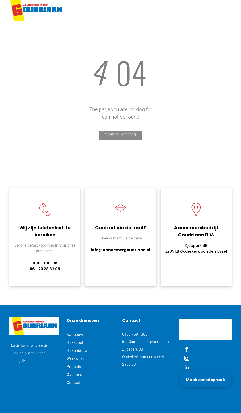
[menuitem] (113, 9)
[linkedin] (187, 368)
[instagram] (187, 359)
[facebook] (187, 350)
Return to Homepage (121, 134)
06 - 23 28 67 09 (45, 269)
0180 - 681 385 (45, 263)
